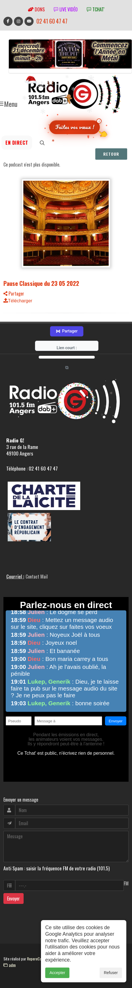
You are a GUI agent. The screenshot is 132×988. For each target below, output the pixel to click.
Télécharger (17, 300)
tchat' (95, 9)
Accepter (57, 975)
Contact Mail (37, 576)
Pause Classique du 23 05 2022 (41, 283)
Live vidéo (66, 9)
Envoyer (13, 898)
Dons (36, 9)
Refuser (111, 975)
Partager (13, 293)
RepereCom (35, 959)
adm (9, 965)
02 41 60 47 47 (51, 21)
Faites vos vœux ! (74, 126)
